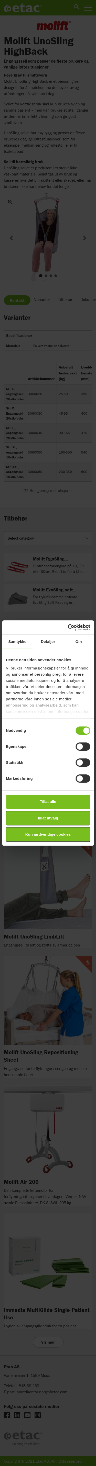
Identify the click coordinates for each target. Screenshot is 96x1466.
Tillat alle (48, 801)
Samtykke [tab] (17, 641)
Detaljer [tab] (48, 641)
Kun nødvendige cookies (48, 834)
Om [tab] (79, 641)
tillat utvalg (48, 818)
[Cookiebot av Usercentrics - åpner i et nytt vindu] (68, 627)
